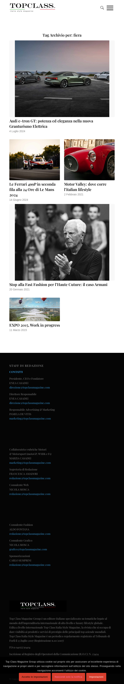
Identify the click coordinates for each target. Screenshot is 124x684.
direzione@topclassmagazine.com (29, 387)
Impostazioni (96, 677)
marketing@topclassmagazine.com (30, 418)
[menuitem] (102, 7)
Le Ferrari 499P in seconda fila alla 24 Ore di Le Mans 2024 (32, 189)
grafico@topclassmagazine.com (28, 549)
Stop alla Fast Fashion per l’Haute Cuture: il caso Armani (58, 284)
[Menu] (110, 7)
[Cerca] (102, 7)
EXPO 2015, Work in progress (34, 325)
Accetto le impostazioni (35, 677)
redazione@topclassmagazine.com (29, 478)
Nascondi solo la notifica (68, 677)
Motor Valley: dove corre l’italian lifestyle (85, 186)
